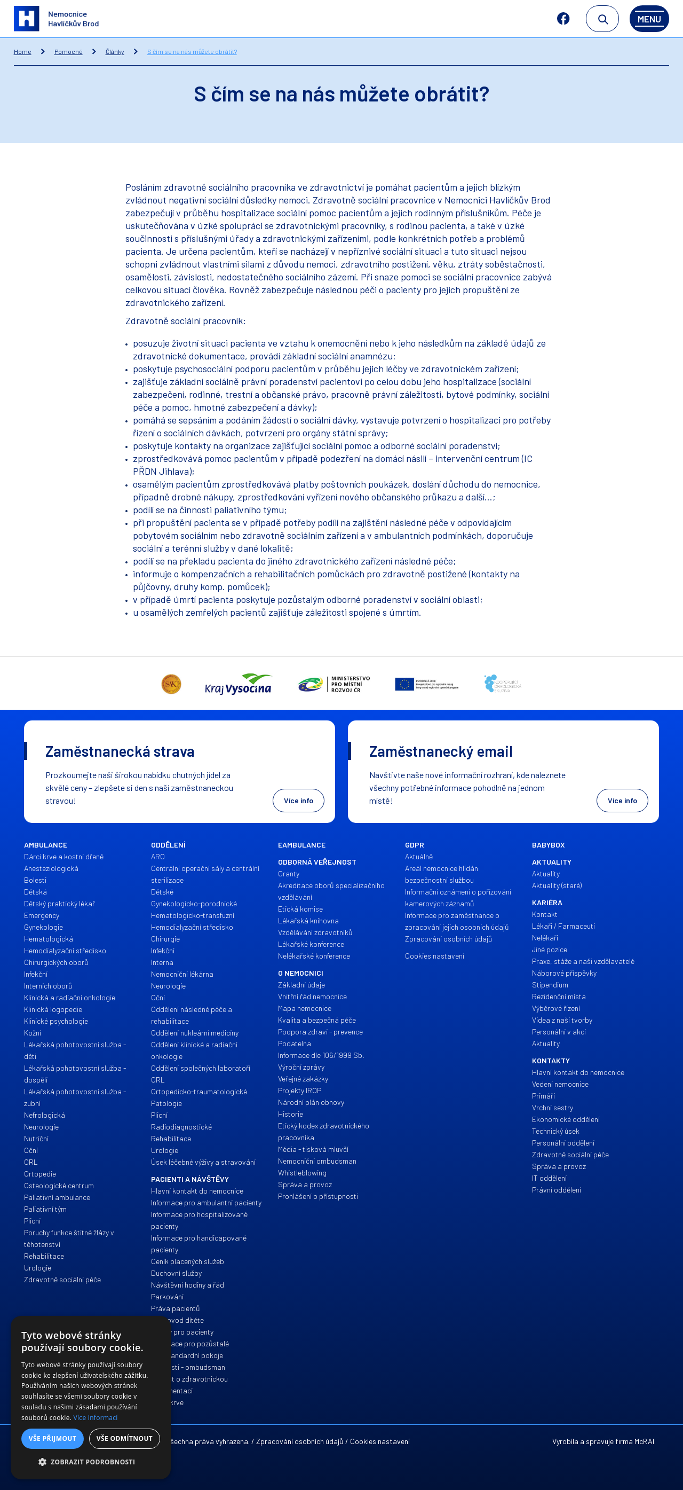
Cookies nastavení (380, 1441)
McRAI (644, 1441)
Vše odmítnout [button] (125, 1438)
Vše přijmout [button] (52, 1438)
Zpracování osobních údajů (300, 1441)
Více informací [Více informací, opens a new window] (96, 1417)
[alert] (91, 1397)
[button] (90, 1462)
